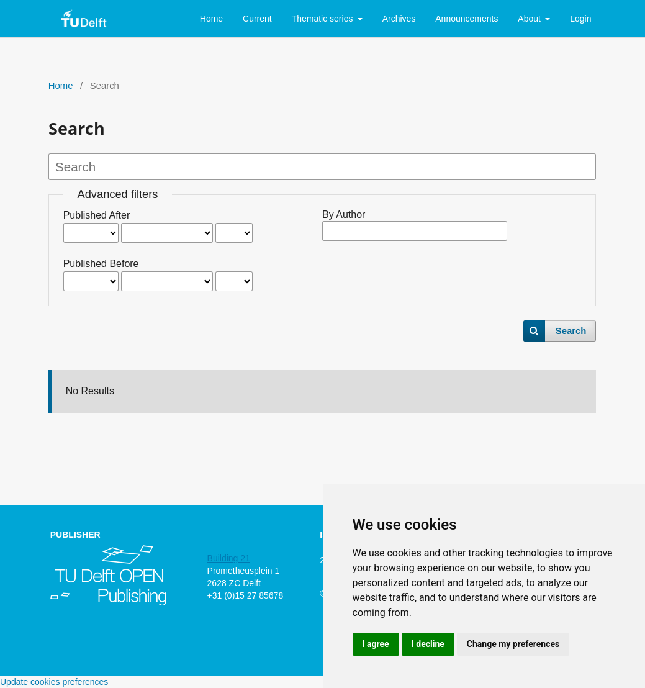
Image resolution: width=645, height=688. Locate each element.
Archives (399, 19)
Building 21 (228, 558)
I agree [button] (376, 644)
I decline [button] (428, 644)
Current (257, 19)
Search (571, 331)
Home (211, 19)
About (530, 19)
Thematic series (324, 19)
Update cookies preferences (54, 682)
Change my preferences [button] (513, 644)
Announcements (466, 19)
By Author (343, 214)
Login (580, 19)
